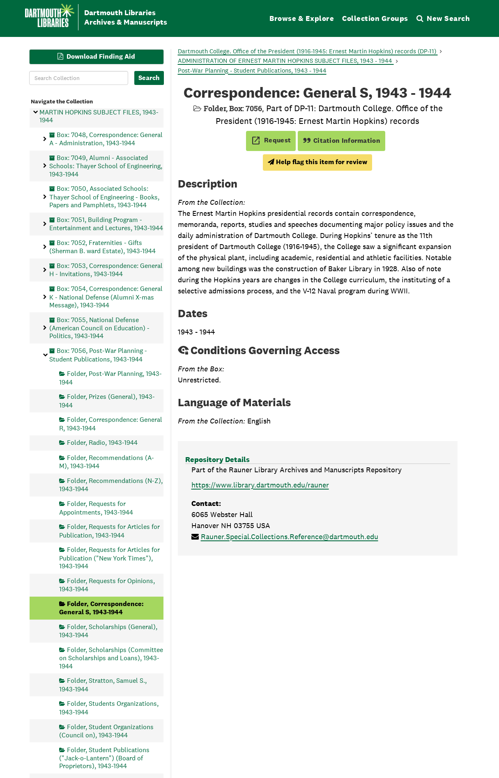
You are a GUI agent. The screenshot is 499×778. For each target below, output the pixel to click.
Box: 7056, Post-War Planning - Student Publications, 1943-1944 (98, 354)
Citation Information (341, 140)
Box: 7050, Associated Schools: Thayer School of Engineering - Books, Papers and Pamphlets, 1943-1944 (104, 196)
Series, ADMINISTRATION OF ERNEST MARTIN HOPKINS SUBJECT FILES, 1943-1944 (99, 112)
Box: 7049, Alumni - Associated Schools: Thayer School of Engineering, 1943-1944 (105, 165)
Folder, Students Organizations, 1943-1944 (109, 707)
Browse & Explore (301, 18)
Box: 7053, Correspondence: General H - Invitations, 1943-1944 (106, 269)
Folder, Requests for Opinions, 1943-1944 (107, 584)
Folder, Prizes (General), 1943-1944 (107, 400)
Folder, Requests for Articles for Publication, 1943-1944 (109, 530)
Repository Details (217, 459)
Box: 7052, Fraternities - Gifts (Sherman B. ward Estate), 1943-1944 (102, 246)
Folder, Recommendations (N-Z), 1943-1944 (111, 484)
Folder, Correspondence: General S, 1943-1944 (101, 607)
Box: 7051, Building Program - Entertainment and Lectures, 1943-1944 (106, 223)
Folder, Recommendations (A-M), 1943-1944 (106, 461)
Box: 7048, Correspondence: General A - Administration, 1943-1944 (106, 138)
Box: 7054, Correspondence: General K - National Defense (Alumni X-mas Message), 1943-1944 (106, 296)
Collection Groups (375, 18)
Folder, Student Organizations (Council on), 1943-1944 (106, 730)
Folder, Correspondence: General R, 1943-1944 (110, 423)
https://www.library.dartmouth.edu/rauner (260, 485)
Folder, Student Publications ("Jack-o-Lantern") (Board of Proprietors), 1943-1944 (104, 757)
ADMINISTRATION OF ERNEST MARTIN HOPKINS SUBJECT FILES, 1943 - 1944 (286, 60)
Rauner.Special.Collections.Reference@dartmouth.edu (289, 536)
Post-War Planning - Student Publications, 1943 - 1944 (252, 70)
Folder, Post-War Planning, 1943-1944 (110, 377)
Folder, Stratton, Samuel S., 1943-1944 (103, 684)
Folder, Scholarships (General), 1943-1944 (108, 630)
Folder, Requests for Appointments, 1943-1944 (96, 507)
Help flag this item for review (317, 162)
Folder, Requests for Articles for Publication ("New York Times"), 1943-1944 (109, 557)
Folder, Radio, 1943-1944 (102, 442)
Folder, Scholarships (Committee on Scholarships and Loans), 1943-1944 (111, 657)
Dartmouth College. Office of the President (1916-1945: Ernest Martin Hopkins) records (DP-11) (308, 51)
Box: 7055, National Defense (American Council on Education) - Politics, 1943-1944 (99, 327)
